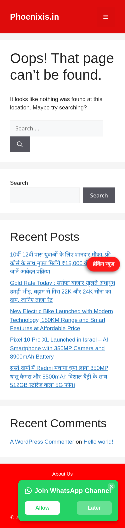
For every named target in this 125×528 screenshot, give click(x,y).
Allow (42, 508)
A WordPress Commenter (42, 442)
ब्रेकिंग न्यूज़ (103, 264)
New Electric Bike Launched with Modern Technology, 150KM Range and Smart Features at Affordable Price (61, 320)
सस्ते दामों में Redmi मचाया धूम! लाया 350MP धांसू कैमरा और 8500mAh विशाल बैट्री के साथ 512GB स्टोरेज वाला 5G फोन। (59, 376)
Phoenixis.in (34, 16)
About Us (62, 474)
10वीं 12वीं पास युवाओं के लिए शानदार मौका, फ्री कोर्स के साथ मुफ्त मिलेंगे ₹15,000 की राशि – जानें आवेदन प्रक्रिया (60, 263)
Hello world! (98, 442)
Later (94, 508)
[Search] (20, 144)
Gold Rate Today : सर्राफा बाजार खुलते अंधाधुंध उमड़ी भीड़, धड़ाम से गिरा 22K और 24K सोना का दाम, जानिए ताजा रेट (62, 291)
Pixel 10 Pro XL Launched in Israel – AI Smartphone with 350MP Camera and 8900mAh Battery (59, 348)
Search (19, 183)
